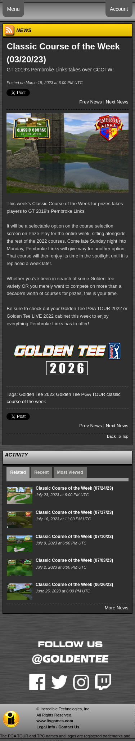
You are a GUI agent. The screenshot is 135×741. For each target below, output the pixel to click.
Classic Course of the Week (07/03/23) (74, 560)
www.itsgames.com (54, 721)
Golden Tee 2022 (37, 394)
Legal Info (45, 727)
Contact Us (68, 727)
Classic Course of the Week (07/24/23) (74, 488)
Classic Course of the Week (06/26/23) (74, 584)
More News (117, 607)
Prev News (90, 102)
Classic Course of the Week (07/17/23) (74, 512)
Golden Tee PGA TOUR (80, 394)
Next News (117, 102)
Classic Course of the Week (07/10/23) (74, 536)
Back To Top (118, 436)
